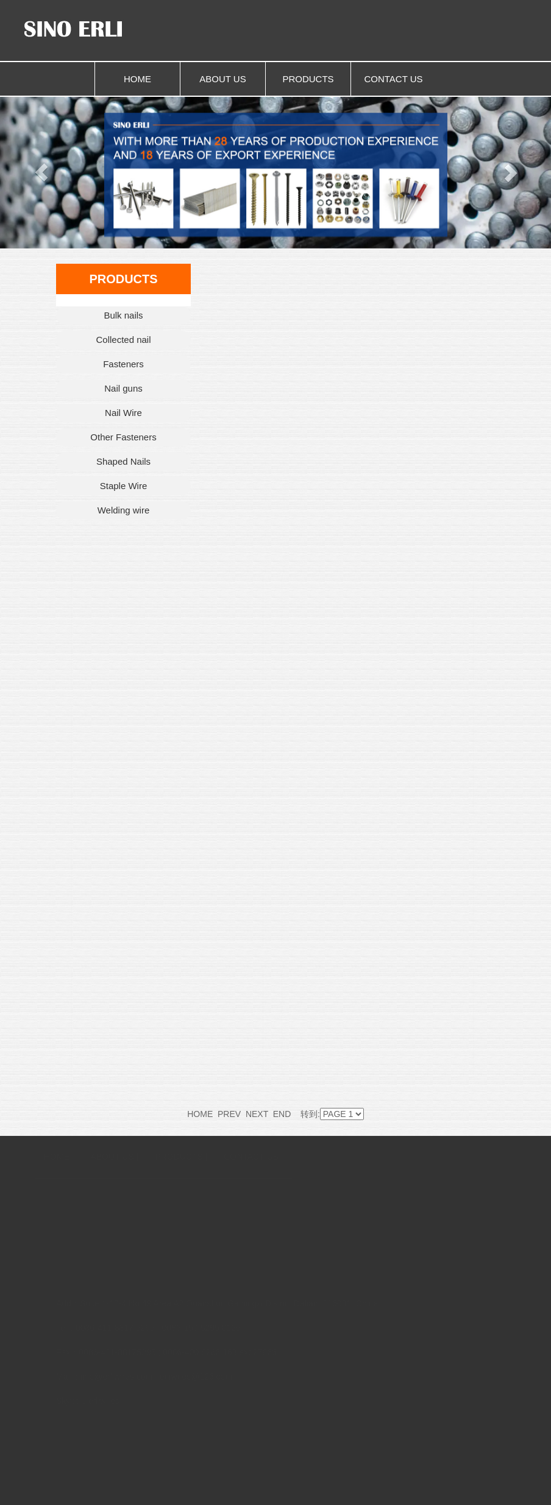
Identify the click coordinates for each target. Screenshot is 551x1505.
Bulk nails (123, 315)
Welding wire (124, 510)
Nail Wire (123, 412)
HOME (137, 79)
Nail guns (123, 388)
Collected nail (123, 339)
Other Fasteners (123, 437)
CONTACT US (393, 79)
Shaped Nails (123, 461)
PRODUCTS (307, 79)
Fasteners (123, 364)
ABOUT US (222, 79)
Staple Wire (124, 486)
